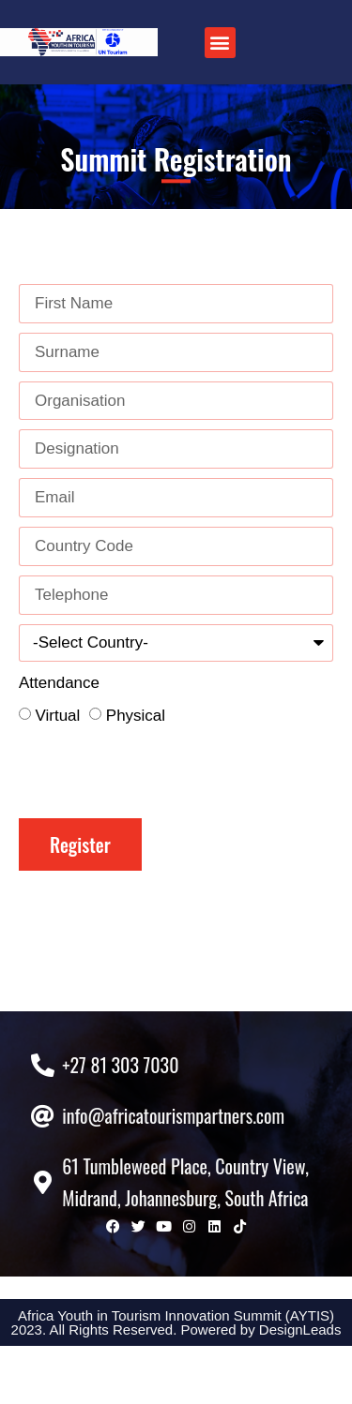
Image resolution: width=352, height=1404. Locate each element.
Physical (135, 715)
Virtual (57, 715)
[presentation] (161, 772)
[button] (220, 42)
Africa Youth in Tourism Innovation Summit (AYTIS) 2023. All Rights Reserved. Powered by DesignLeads (176, 1381)
